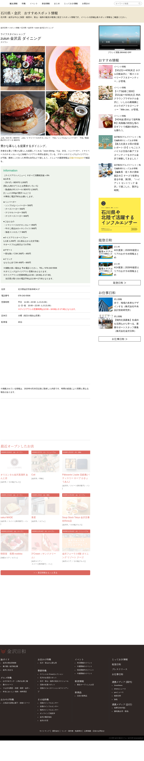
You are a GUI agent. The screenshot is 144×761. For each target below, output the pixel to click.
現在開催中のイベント (85, 670)
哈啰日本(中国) (119, 708)
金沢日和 (4, 28)
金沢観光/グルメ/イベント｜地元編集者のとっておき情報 (127, 148)
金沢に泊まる (8, 670)
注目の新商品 (82, 696)
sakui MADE (7, 517)
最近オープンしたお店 (85, 684)
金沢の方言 (44, 720)
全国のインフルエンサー (49, 706)
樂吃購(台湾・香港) (121, 711)
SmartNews (118, 685)
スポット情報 (14, 28)
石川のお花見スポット (48, 677)
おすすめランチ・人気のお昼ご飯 (15, 681)
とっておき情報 (71, 3)
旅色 (116, 699)
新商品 (78, 692)
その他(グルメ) (14, 482)
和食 (41, 478)
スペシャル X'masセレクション (51, 674)
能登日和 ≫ (119, 282)
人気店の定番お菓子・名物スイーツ (16, 703)
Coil (33, 474)
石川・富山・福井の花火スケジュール (54, 681)
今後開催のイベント (84, 673)
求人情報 (126, 323)
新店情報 (46, 3)
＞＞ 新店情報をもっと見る (45, 573)
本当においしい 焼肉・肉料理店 (15, 691)
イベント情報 (127, 73)
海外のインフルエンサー (49, 710)
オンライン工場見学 (47, 713)
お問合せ (86, 3)
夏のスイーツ (8, 684)
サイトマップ (45, 731)
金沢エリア (36, 561)
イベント (34, 3)
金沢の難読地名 (46, 717)
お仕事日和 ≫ (120, 339)
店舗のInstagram (76, 158)
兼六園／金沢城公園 (10, 666)
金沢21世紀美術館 (9, 663)
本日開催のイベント (84, 663)
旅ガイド (5, 659)
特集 (24, 3)
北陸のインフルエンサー (49, 703)
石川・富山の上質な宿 (48, 663)
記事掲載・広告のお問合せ (94, 731)
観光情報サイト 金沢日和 (4, 3)
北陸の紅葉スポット (47, 684)
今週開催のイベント (84, 666)
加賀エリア (5, 558)
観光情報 (14, 3)
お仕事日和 (117, 674)
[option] (120, 215)
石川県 (23, 28)
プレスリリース (119, 669)
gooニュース (119, 692)
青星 (33, 517)
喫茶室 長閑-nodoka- (12, 554)
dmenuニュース (120, 689)
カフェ (41, 521)
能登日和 (116, 664)
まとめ (57, 3)
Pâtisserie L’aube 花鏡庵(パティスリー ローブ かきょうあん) (76, 478)
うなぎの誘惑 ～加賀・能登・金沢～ (16, 688)
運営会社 (55, 731)
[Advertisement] (23, 418)
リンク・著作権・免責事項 (71, 731)
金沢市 (30, 28)
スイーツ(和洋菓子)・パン (80, 486)
